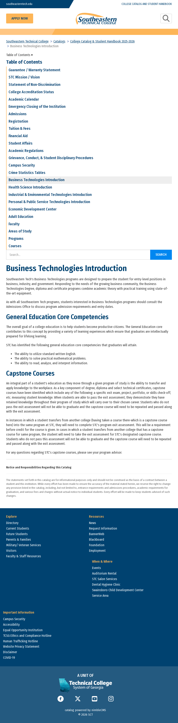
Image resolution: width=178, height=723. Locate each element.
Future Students (17, 534)
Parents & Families (18, 539)
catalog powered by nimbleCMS (85, 710)
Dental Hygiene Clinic (106, 584)
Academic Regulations (26, 150)
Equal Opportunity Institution (23, 630)
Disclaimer (10, 652)
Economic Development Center (32, 209)
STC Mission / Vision (24, 77)
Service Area (100, 596)
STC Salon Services (104, 579)
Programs (16, 238)
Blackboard (96, 539)
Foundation (96, 545)
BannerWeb (96, 534)
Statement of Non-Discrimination (34, 84)
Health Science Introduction (30, 187)
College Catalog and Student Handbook (147, 4)
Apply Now (19, 18)
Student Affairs (21, 143)
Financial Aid (18, 136)
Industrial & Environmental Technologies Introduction (50, 194)
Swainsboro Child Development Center (117, 590)
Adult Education (21, 216)
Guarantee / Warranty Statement (34, 70)
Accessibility (11, 624)
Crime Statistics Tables (27, 172)
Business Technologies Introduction (36, 180)
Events (96, 568)
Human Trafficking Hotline (20, 641)
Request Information (103, 528)
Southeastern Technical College (27, 41)
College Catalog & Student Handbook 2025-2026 (102, 41)
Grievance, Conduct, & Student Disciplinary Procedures (51, 158)
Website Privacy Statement (21, 646)
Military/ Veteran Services (23, 545)
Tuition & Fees (19, 128)
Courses (15, 246)
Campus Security (22, 165)
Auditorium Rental (104, 573)
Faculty (14, 224)
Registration (18, 121)
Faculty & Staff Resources (23, 556)
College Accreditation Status (31, 92)
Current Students (17, 528)
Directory (12, 523)
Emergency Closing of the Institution (37, 106)
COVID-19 (9, 658)
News (92, 523)
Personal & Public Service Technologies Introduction (49, 202)
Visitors (11, 551)
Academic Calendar (24, 99)
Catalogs (59, 41)
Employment (97, 551)
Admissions (18, 114)
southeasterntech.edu (19, 4)
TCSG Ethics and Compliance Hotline (27, 636)
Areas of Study (20, 231)
